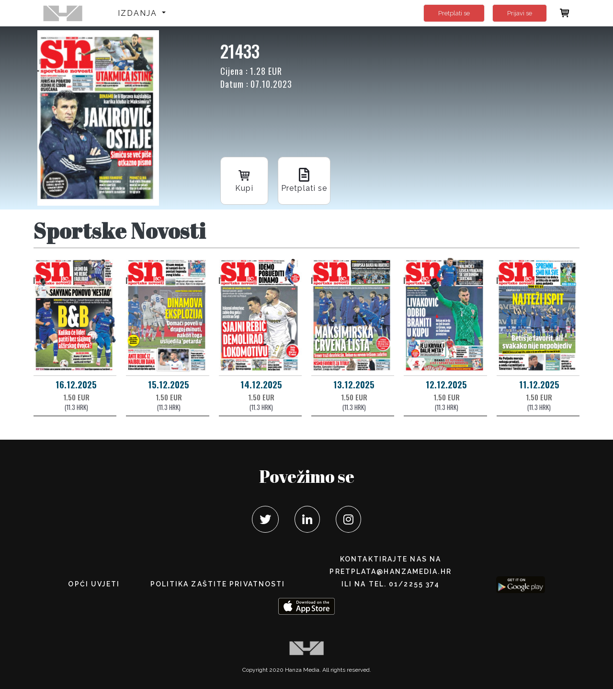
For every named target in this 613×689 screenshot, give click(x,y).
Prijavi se (519, 13)
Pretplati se (454, 13)
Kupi (244, 180)
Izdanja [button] (139, 13)
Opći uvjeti (94, 584)
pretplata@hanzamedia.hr (390, 571)
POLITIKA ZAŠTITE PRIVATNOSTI (217, 584)
